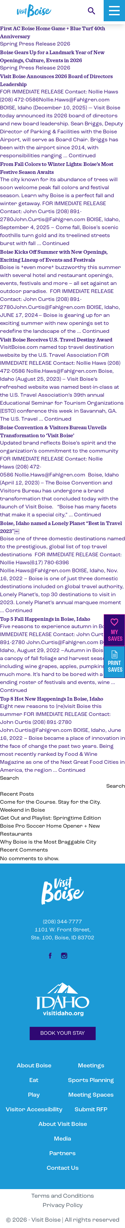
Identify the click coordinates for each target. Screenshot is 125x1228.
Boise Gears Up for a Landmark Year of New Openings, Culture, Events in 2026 (52, 56)
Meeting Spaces (91, 1095)
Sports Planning (91, 1080)
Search (9, 778)
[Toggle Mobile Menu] (114, 10)
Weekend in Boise (22, 810)
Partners (62, 1154)
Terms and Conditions (62, 1196)
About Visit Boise (62, 1124)
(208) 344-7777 (62, 922)
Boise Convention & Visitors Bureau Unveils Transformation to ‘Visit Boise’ (53, 431)
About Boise (34, 1066)
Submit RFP (91, 1110)
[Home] (34, 11)
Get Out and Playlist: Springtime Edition (50, 818)
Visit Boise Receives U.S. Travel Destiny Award (56, 339)
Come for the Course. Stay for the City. (51, 802)
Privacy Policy (63, 1205)
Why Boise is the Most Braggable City (48, 842)
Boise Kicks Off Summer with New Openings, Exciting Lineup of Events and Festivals (54, 256)
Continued (82, 156)
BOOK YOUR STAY (62, 1033)
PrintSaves (115, 661)
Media (62, 1139)
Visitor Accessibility (34, 1110)
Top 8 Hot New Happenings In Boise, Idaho (51, 699)
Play (34, 1095)
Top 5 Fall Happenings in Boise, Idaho (45, 619)
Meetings (91, 1066)
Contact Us (63, 1168)
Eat (33, 1080)
